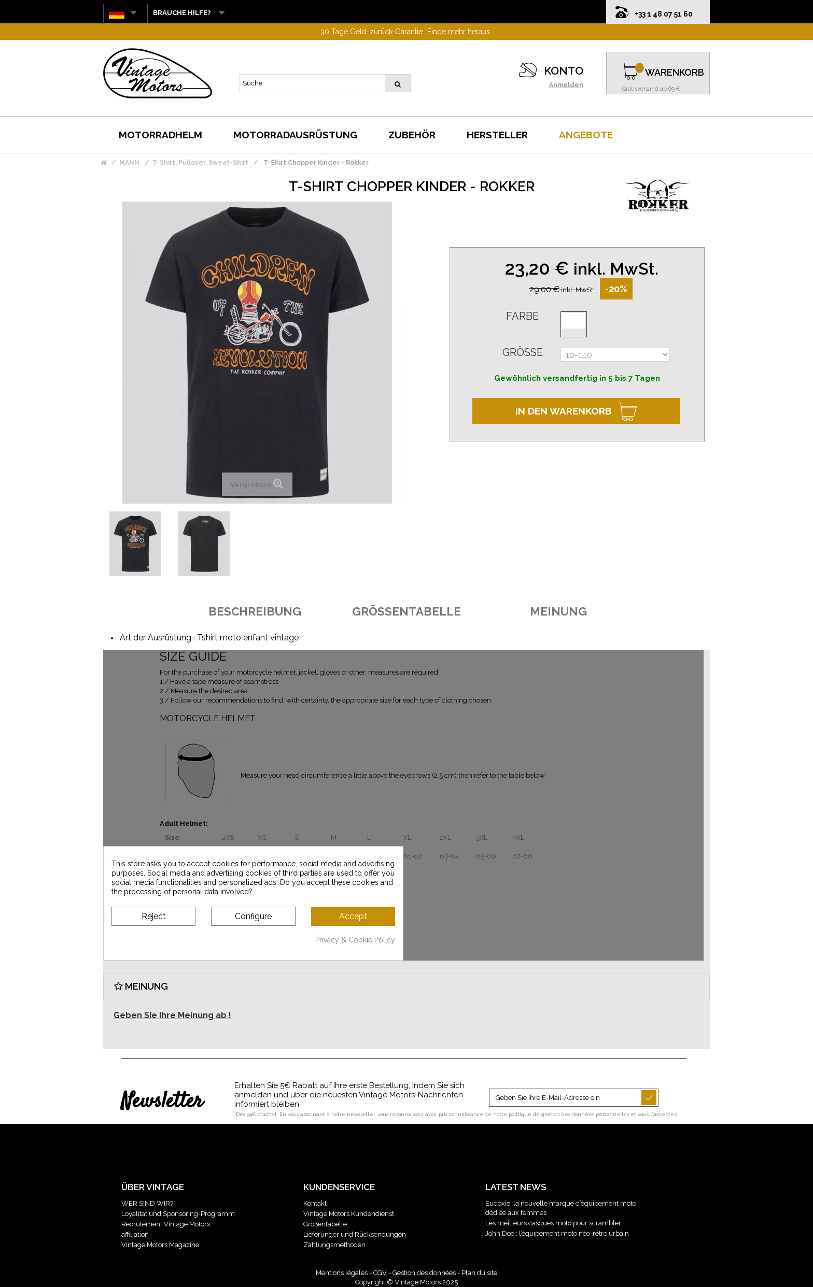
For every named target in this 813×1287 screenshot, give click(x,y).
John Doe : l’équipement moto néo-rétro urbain (557, 1233)
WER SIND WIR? (147, 1203)
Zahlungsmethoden (334, 1245)
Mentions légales (342, 1273)
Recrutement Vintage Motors (165, 1224)
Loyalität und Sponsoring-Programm (178, 1214)
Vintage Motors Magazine (160, 1245)
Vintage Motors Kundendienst (348, 1214)
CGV (380, 1273)
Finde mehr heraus (458, 31)
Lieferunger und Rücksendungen (354, 1234)
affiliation (135, 1234)
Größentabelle (325, 1224)
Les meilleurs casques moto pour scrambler (553, 1223)
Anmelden (566, 85)
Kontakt (315, 1203)
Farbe (522, 316)
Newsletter (162, 1102)
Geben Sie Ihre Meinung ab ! (172, 1015)
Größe (522, 352)
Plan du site (479, 1273)
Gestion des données (424, 1273)
